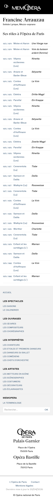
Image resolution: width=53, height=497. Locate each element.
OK (46, 410)
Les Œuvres (9, 324)
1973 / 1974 (7, 44)
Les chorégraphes (13, 331)
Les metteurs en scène (16, 374)
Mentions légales (24, 486)
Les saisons (9, 306)
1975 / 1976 (7, 119)
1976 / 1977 (7, 167)
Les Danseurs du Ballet (16, 353)
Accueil (7, 293)
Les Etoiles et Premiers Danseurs (22, 349)
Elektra (17, 94)
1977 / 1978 (7, 191)
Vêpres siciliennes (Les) (18, 62)
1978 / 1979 (7, 235)
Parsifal (17, 100)
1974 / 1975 (7, 72)
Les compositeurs (13, 328)
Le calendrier (11, 310)
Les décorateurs (12, 385)
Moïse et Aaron (21, 43)
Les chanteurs (11, 345)
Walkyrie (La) (20, 185)
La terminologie (12, 403)
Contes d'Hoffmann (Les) (19, 85)
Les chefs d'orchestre (16, 360)
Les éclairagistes (13, 389)
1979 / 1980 (7, 263)
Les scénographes (13, 378)
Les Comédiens (11, 357)
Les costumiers (11, 382)
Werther (17, 229)
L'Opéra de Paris (18, 482)
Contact (35, 482)
